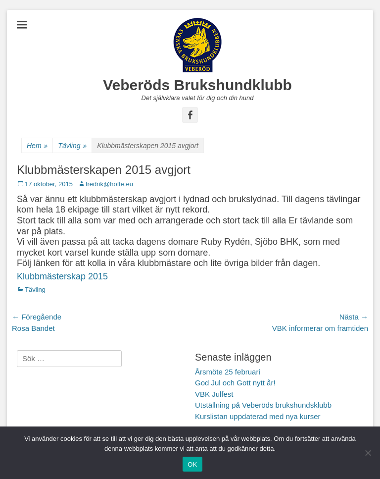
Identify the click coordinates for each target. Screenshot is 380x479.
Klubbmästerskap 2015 (62, 276)
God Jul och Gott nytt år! (235, 382)
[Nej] (368, 453)
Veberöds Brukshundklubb (197, 85)
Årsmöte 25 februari (227, 372)
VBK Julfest (214, 394)
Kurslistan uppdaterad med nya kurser (257, 416)
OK (192, 464)
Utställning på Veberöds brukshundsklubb (263, 405)
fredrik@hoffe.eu (109, 184)
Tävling (72, 146)
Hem (37, 146)
